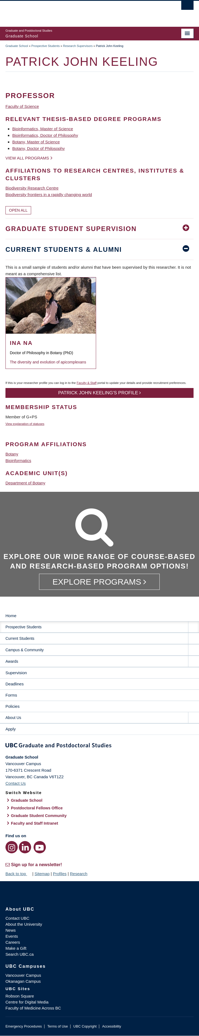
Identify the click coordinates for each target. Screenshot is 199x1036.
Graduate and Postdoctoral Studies (99, 746)
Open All (18, 210)
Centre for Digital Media (27, 1002)
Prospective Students (45, 46)
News (10, 930)
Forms (11, 695)
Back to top (18, 873)
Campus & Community (24, 650)
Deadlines (14, 684)
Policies (12, 706)
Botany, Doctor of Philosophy (38, 148)
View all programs (27, 158)
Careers (12, 942)
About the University (23, 924)
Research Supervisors (78, 46)
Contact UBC (17, 918)
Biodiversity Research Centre (31, 188)
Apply (10, 729)
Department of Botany (25, 483)
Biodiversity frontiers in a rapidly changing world (48, 194)
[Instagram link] (11, 847)
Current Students (19, 638)
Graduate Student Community (39, 815)
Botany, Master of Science (36, 142)
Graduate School (16, 46)
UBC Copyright (85, 1026)
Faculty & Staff (87, 382)
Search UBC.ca (19, 954)
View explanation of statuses (24, 423)
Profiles (60, 873)
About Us (13, 717)
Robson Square (19, 996)
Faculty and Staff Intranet (34, 823)
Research (78, 873)
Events (11, 936)
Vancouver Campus (23, 975)
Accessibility (111, 1026)
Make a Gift (15, 948)
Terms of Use (57, 1026)
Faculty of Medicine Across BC (33, 1008)
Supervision (16, 672)
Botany (11, 454)
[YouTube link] (40, 847)
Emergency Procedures (23, 1026)
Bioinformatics (18, 460)
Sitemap (41, 873)
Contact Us (15, 783)
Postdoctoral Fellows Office (37, 808)
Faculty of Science (22, 106)
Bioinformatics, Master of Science (42, 128)
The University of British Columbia (71, 11)
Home (10, 615)
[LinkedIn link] (25, 847)
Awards (11, 661)
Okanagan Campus (23, 981)
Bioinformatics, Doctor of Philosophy (45, 135)
